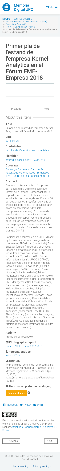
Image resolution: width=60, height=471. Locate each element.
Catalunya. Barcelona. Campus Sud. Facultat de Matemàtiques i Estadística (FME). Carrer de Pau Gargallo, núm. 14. (28, 172)
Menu (52, 7)
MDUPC (6, 19)
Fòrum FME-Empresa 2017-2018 (20, 27)
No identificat (13, 355)
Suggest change (16, 393)
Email (38, 404)
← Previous (14, 108)
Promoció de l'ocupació (15, 24)
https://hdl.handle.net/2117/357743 (25, 159)
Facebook (10, 404)
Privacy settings (42, 466)
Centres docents (23, 19)
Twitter (25, 404)
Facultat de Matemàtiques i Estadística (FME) (26, 21)
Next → (48, 108)
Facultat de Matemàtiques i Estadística (27, 150)
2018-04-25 (12, 140)
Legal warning (20, 466)
